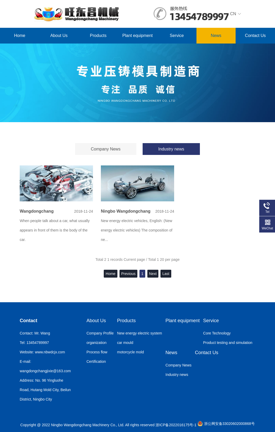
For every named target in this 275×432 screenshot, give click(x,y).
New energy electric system (139, 333)
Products (98, 35)
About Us (59, 35)
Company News (106, 149)
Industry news (171, 149)
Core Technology (217, 333)
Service (177, 35)
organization (96, 343)
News (216, 35)
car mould (125, 343)
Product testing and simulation (227, 343)
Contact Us (255, 35)
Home (19, 35)
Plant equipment (137, 35)
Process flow (96, 352)
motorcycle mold (130, 352)
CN (194, 14)
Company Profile (100, 333)
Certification (96, 361)
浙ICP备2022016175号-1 (175, 425)
